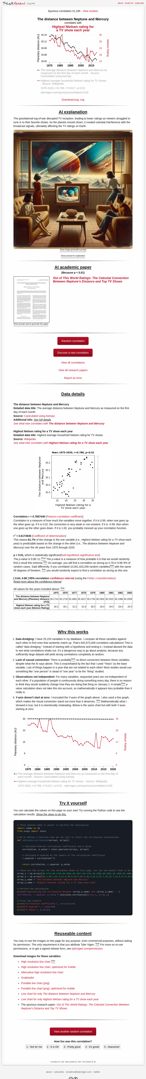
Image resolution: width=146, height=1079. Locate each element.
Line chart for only (58, 993)
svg (82, 99)
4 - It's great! (92, 1046)
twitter (97, 1072)
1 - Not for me (34, 1046)
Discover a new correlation (73, 352)
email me (129, 3)
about (120, 3)
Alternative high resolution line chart (42, 972)
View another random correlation (73, 1031)
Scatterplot (27, 977)
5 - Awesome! (112, 1046)
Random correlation (73, 340)
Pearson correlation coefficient (65, 516)
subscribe (139, 3)
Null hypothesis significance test (80, 555)
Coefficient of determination (49, 535)
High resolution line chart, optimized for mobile (48, 967)
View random (90, 11)
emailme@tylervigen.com (79, 1072)
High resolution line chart (35, 961)
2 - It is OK (53, 1046)
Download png (73, 59)
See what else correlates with (59, 423)
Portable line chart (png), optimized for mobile (48, 988)
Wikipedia (30, 439)
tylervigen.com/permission (87, 948)
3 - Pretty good (72, 1046)
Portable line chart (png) (35, 983)
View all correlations (73, 362)
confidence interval (62, 578)
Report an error (73, 377)
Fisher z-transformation (101, 578)
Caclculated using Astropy (39, 415)
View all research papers (72, 370)
